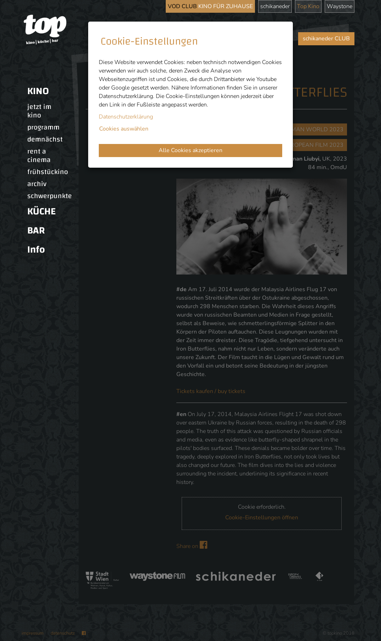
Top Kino (308, 6)
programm (43, 127)
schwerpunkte (49, 196)
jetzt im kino (39, 111)
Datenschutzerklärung (126, 117)
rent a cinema (39, 155)
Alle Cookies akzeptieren (190, 150)
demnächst (45, 139)
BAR (36, 230)
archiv (36, 184)
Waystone (339, 6)
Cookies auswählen (123, 129)
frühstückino (47, 172)
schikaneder (275, 6)
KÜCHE (41, 211)
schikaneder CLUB (326, 38)
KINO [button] (38, 91)
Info (36, 250)
